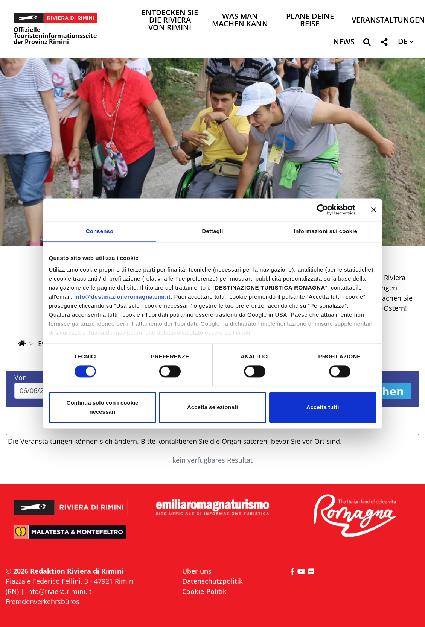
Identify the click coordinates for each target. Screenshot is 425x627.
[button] (366, 43)
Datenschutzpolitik (212, 581)
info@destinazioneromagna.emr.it (122, 296)
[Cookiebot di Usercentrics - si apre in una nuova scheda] (322, 209)
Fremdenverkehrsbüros (42, 601)
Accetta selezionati (212, 407)
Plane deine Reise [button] (310, 20)
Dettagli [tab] (212, 231)
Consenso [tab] (99, 231)
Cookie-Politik (204, 591)
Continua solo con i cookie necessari (103, 407)
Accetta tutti (322, 407)
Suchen (383, 391)
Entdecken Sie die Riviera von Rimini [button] (170, 20)
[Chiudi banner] (373, 209)
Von (20, 377)
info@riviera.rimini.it (58, 591)
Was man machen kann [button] (240, 20)
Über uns (197, 570)
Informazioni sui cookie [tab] (325, 231)
